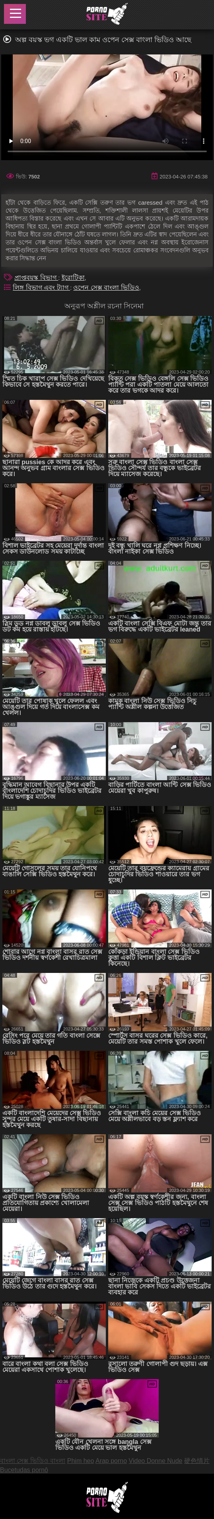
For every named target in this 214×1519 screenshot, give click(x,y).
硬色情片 (197, 1460)
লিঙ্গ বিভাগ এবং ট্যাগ (41, 287)
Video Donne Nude (156, 1460)
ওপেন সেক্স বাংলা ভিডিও (106, 287)
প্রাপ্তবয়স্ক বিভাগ (36, 277)
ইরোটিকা (73, 277)
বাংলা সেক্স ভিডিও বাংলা (32, 1460)
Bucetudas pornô (24, 1470)
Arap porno (111, 1460)
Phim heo (80, 1460)
